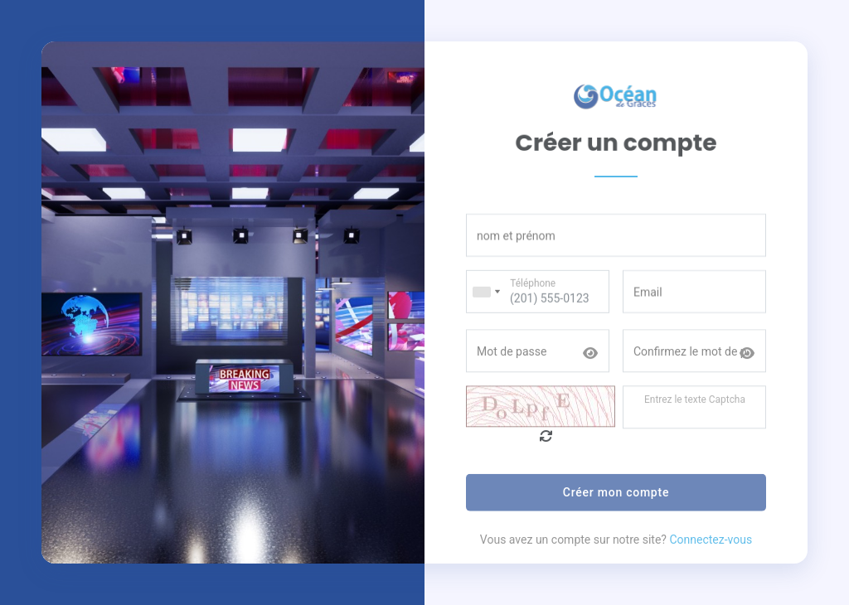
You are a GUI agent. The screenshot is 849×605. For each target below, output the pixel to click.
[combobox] (486, 299)
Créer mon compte (616, 502)
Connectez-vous (710, 549)
